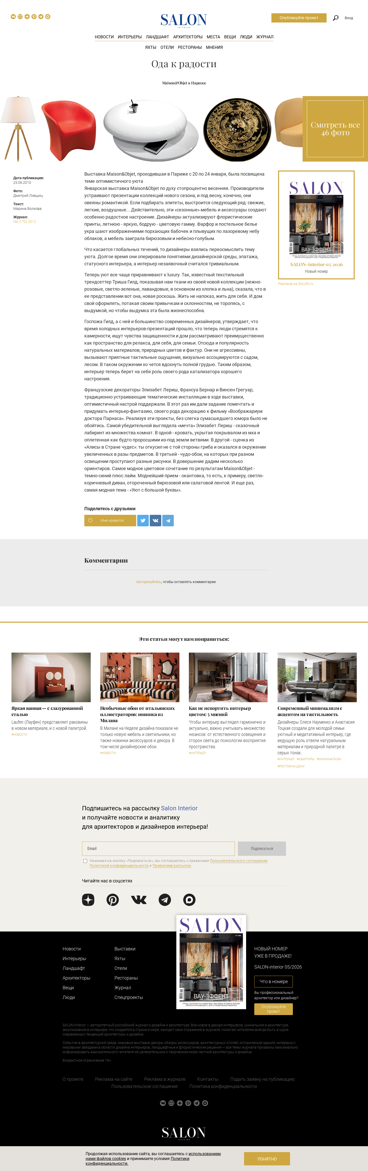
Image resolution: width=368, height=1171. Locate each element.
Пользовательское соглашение (144, 1086)
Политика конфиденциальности (223, 1086)
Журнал (264, 37)
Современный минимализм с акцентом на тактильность (310, 711)
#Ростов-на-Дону (291, 766)
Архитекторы (188, 37)
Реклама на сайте (113, 1079)
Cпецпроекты (128, 997)
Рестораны (190, 47)
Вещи (230, 37)
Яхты (150, 47)
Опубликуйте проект (299, 17)
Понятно (267, 1159)
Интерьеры (130, 37)
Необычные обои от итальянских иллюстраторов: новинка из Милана (137, 714)
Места (213, 37)
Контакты (207, 1079)
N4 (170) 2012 (24, 222)
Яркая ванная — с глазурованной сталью (47, 711)
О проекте (73, 1079)
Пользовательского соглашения (239, 861)
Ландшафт (157, 37)
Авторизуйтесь (148, 582)
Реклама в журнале (165, 1079)
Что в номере (274, 981)
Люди (246, 37)
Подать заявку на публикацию (262, 1079)
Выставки (124, 948)
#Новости (19, 734)
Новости (104, 37)
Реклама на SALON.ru (295, 284)
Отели (167, 47)
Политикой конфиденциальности (119, 865)
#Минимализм (329, 759)
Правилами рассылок (172, 865)
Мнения (214, 47)
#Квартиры (306, 759)
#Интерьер (197, 753)
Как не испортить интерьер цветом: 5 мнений (220, 711)
